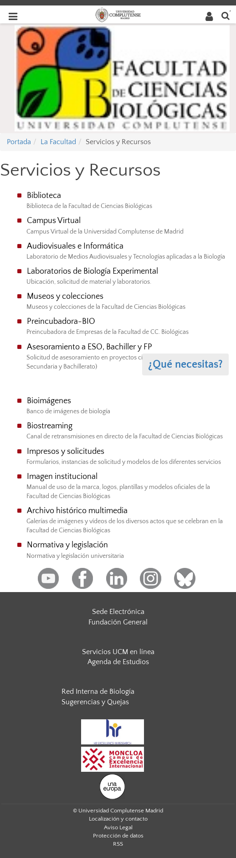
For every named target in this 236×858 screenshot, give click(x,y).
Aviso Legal (118, 827)
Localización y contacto (118, 819)
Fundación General (118, 622)
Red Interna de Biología (98, 691)
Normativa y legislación (67, 545)
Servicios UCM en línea (118, 652)
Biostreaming (49, 426)
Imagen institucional (62, 476)
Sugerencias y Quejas (95, 702)
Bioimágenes (49, 401)
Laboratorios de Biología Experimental (92, 271)
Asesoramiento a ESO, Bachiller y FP (89, 347)
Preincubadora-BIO (61, 321)
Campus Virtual (54, 220)
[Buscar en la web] (225, 15)
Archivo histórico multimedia (77, 510)
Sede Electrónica (118, 612)
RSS (118, 844)
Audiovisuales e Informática (75, 246)
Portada (19, 142)
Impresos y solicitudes (65, 451)
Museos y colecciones (65, 296)
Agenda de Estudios (118, 662)
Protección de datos (118, 835)
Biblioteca (44, 195)
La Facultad (58, 142)
